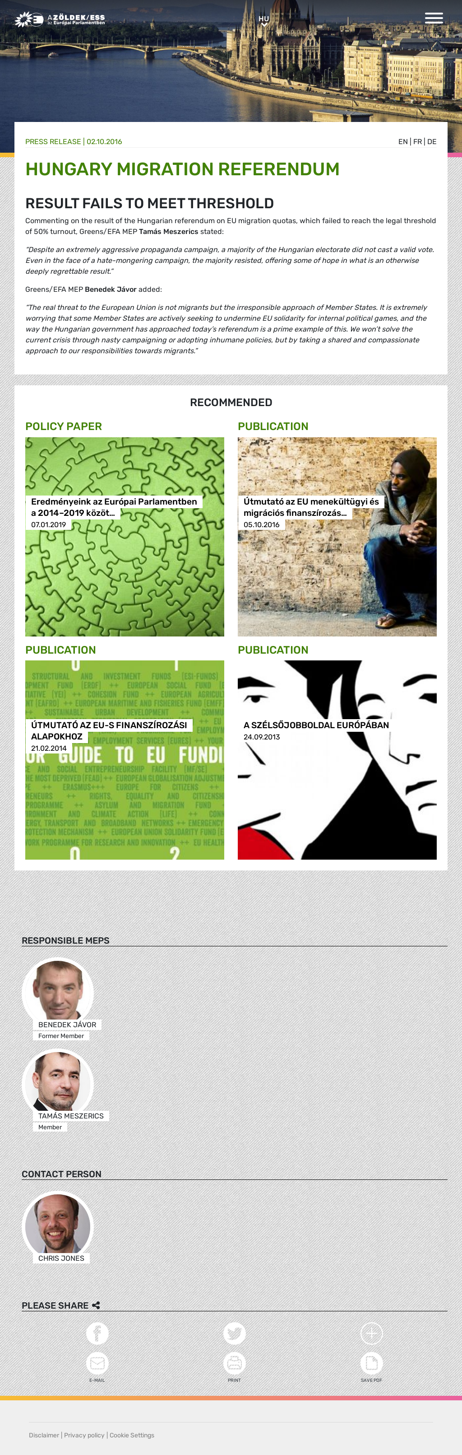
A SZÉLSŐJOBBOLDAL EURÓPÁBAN (316, 725)
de (432, 141)
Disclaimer (44, 1435)
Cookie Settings (132, 1435)
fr (417, 141)
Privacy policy (84, 1435)
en (403, 141)
